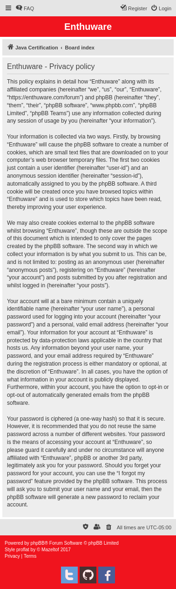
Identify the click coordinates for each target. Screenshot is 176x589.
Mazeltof (50, 549)
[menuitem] (24, 8)
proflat (22, 549)
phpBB (38, 543)
